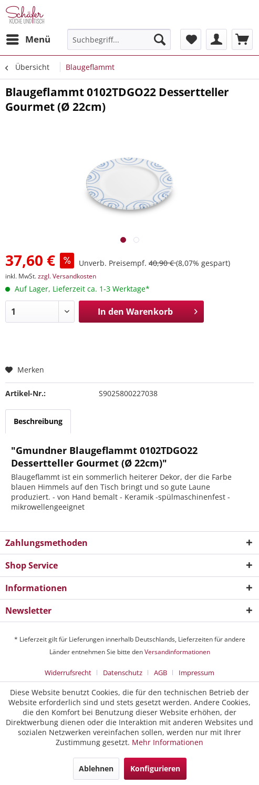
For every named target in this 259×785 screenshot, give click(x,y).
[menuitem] (28, 39)
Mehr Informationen (167, 742)
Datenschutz (122, 672)
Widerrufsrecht (68, 672)
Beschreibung (38, 421)
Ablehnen (96, 768)
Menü (28, 38)
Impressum (196, 672)
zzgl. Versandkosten (67, 276)
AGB (160, 672)
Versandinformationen (177, 651)
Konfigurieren (155, 768)
